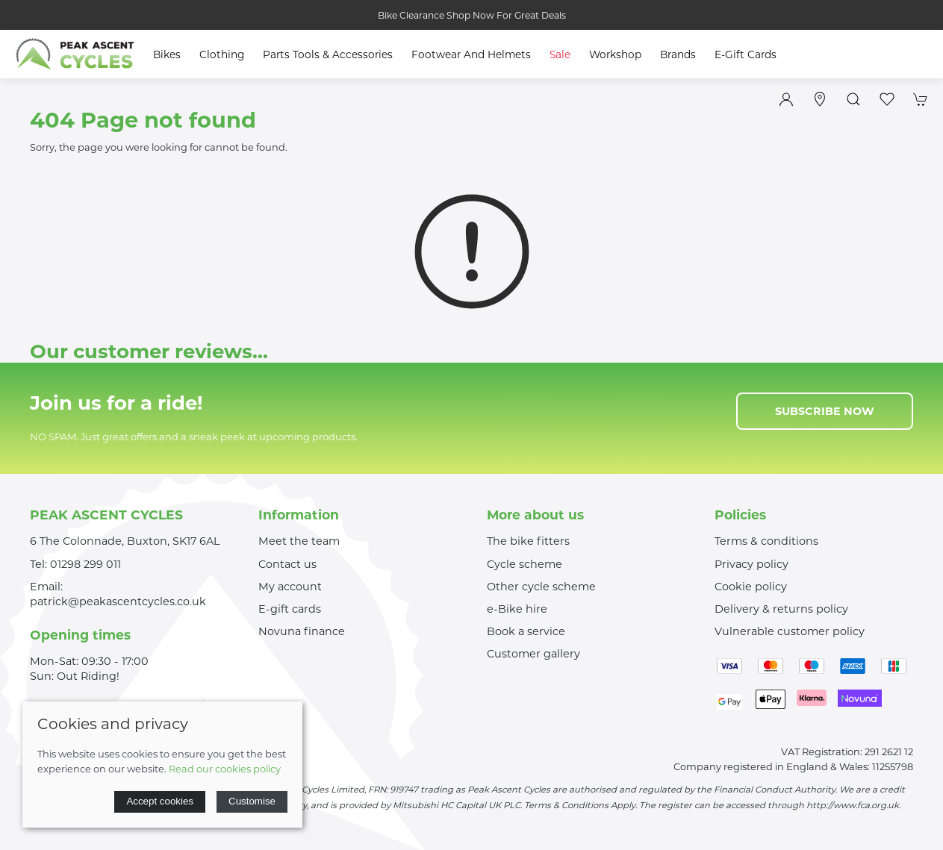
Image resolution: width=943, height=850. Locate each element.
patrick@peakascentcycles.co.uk (118, 601)
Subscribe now (824, 411)
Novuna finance (301, 631)
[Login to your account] (786, 99)
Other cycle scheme (541, 586)
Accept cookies (159, 801)
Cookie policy (751, 586)
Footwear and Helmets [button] (471, 54)
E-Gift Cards (746, 54)
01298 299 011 (85, 564)
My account (290, 586)
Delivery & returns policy (781, 609)
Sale (560, 54)
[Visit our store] (819, 99)
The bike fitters (528, 541)
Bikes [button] (167, 54)
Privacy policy (751, 564)
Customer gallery (533, 653)
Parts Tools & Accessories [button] (328, 54)
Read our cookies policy (225, 769)
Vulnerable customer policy (790, 631)
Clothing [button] (221, 54)
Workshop (615, 54)
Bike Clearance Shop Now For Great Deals (472, 15)
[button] (853, 99)
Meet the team (299, 541)
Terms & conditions (766, 541)
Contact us (287, 564)
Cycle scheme (524, 564)
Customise (252, 801)
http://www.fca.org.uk (852, 805)
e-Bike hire (517, 609)
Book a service (526, 631)
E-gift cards (289, 609)
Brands (678, 54)
